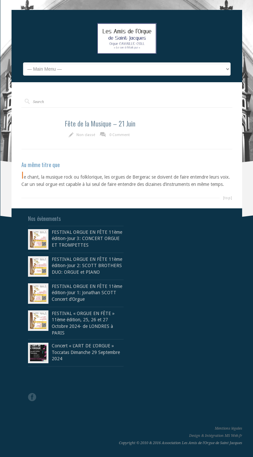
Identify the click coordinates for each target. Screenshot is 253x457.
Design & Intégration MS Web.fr (215, 436)
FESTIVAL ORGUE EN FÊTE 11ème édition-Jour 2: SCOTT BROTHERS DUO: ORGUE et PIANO (87, 266)
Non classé (85, 135)
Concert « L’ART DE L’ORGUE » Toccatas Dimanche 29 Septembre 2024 (86, 352)
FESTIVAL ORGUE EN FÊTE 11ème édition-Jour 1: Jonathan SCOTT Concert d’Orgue (87, 293)
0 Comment (119, 135)
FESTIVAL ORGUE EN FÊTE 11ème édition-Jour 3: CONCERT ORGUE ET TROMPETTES (87, 238)
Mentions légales (228, 428)
